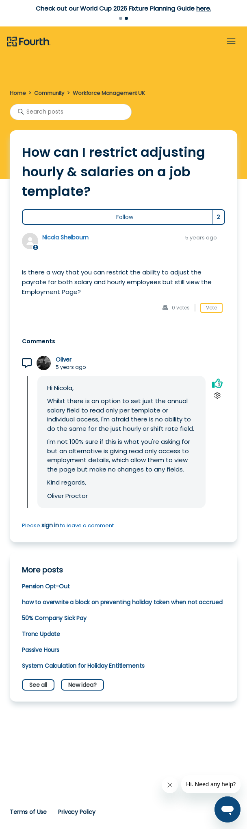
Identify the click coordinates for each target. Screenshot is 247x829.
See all (38, 685)
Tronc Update (41, 634)
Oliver (64, 360)
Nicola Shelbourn (65, 237)
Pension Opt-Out (46, 586)
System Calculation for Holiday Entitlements (83, 666)
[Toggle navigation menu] (231, 41)
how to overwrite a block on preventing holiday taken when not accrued (122, 602)
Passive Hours (40, 650)
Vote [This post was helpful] (211, 307)
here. (203, 8)
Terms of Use (28, 812)
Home (18, 93)
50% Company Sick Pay (54, 618)
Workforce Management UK (109, 93)
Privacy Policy (76, 812)
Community (49, 93)
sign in (50, 525)
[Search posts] (71, 112)
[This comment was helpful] (217, 383)
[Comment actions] (217, 395)
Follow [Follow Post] (124, 217)
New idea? (82, 685)
